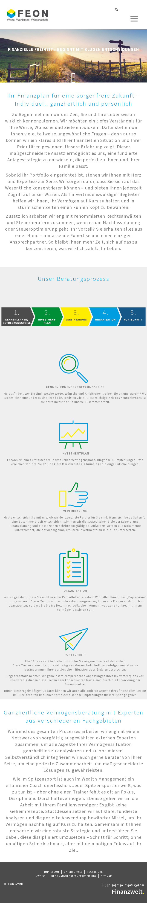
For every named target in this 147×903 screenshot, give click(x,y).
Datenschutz (73, 872)
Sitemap (106, 876)
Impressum (51, 872)
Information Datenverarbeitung (73, 876)
